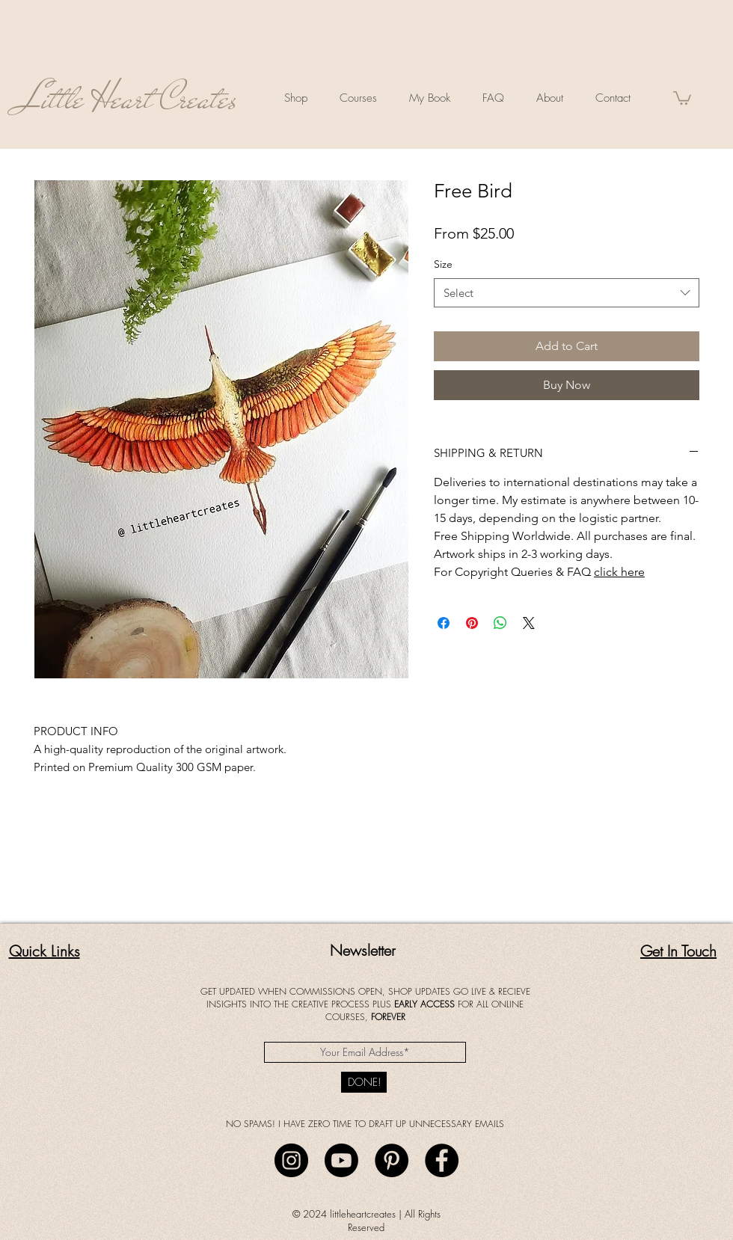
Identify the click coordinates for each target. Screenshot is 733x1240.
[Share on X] (529, 623)
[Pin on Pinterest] (472, 623)
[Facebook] (441, 1160)
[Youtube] (341, 1160)
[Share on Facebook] (444, 623)
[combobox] (566, 292)
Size (443, 264)
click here (619, 572)
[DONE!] (364, 1082)
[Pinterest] (391, 1160)
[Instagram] (291, 1160)
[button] (682, 97)
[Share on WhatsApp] (500, 623)
